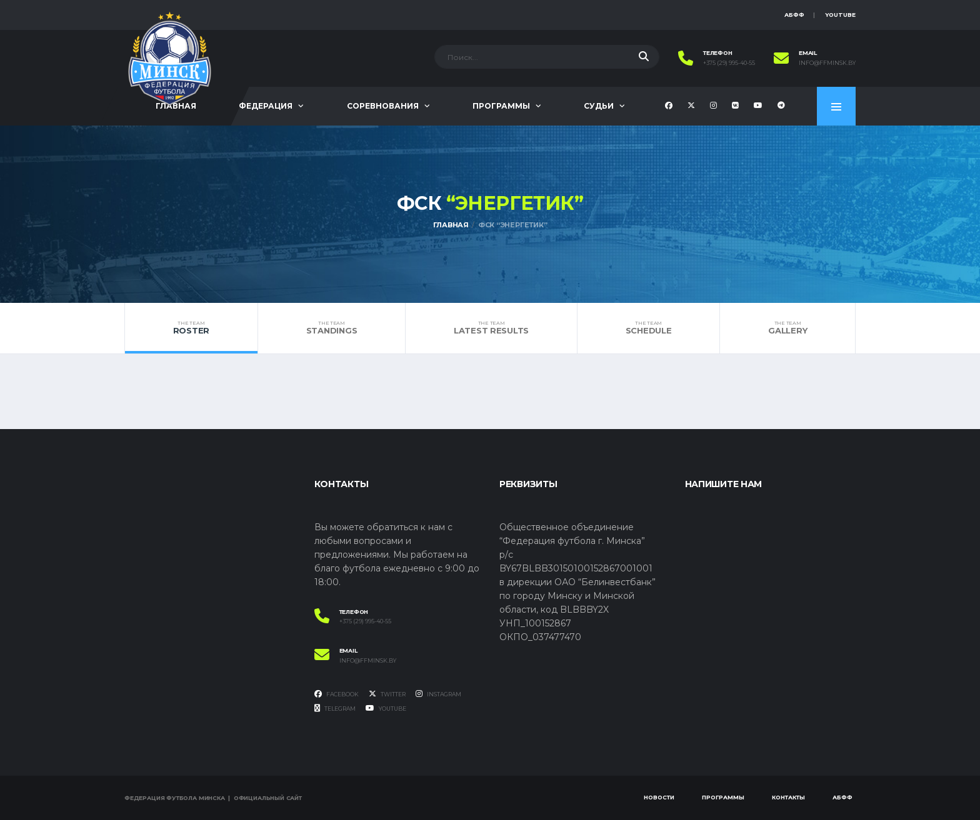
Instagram (438, 694)
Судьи (599, 106)
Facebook (336, 694)
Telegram (335, 708)
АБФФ (794, 14)
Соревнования (383, 106)
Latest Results (491, 328)
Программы (501, 106)
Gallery (787, 328)
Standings (331, 328)
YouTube (840, 14)
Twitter (387, 694)
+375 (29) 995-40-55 (729, 63)
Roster (191, 328)
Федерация (265, 106)
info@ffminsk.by (827, 63)
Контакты (788, 797)
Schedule (648, 328)
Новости (659, 797)
